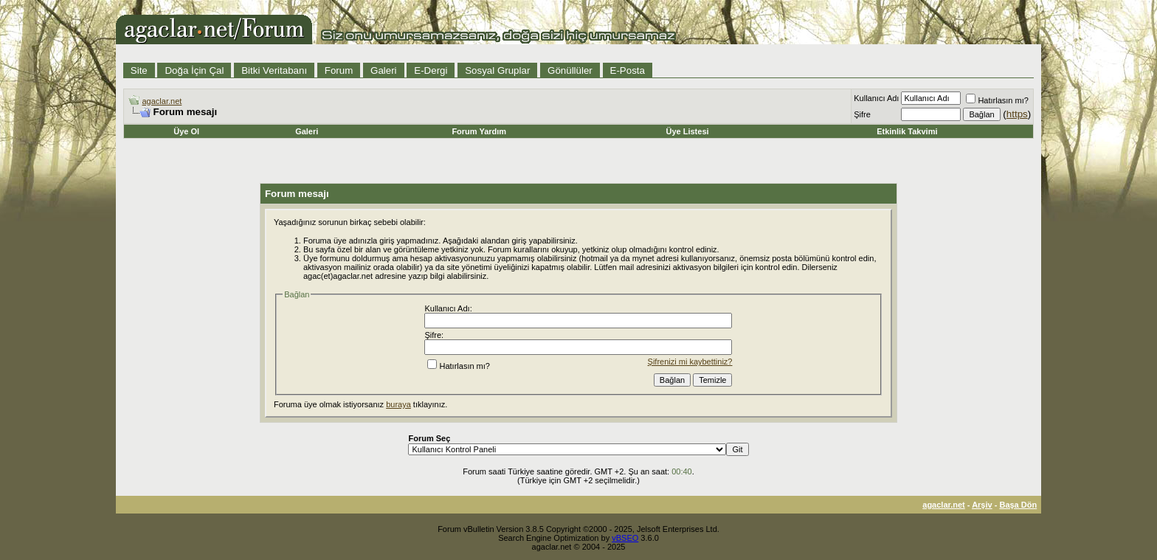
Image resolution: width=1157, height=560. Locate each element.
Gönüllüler (570, 70)
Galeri (383, 70)
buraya (398, 404)
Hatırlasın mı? (997, 100)
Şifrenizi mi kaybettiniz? (690, 361)
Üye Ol (186, 131)
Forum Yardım (479, 131)
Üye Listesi (687, 131)
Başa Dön (1018, 504)
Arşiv (982, 504)
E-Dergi (430, 70)
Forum (339, 70)
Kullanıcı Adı (876, 98)
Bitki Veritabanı (274, 70)
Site (139, 70)
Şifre (862, 114)
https (1017, 114)
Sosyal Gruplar (497, 70)
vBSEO (625, 537)
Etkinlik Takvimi (907, 131)
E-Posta (627, 70)
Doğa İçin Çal (194, 70)
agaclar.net (162, 101)
